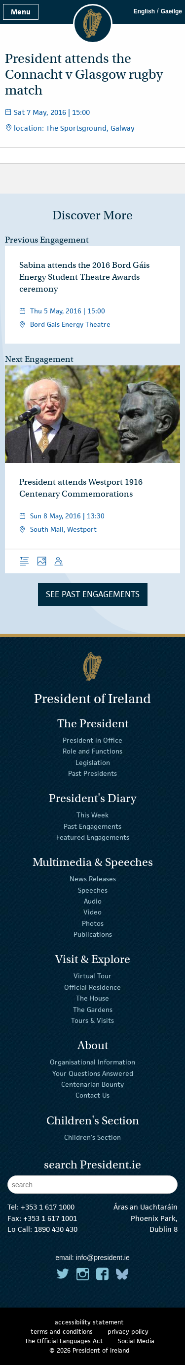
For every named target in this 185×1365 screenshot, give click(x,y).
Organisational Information (92, 1062)
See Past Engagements (93, 594)
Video (92, 912)
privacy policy (128, 1331)
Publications (93, 934)
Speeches (93, 889)
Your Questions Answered (92, 1072)
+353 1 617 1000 (47, 1207)
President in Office (92, 740)
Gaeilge (171, 11)
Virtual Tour (92, 975)
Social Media (136, 1341)
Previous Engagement (47, 240)
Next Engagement (39, 359)
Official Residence (92, 987)
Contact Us (92, 1095)
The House (92, 998)
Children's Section (92, 1136)
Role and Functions (92, 751)
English (144, 11)
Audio (93, 901)
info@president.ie (103, 1258)
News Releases (93, 878)
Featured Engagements (92, 837)
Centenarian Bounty (92, 1084)
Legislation (92, 762)
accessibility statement (89, 1322)
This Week (92, 814)
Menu (21, 11)
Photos (93, 923)
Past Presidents (92, 773)
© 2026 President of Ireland (89, 1350)
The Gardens (92, 1009)
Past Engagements (92, 825)
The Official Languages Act (64, 1341)
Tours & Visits (92, 1020)
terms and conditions (62, 1331)
